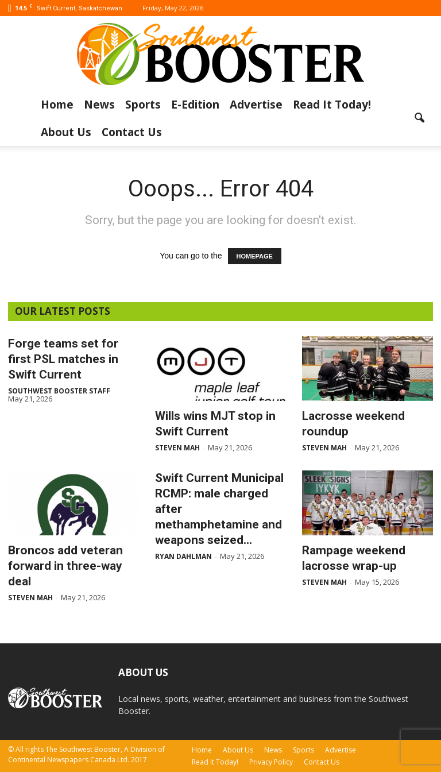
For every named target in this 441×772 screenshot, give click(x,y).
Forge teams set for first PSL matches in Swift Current (63, 359)
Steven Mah (177, 448)
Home (57, 104)
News (99, 104)
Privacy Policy (271, 762)
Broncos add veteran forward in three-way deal (65, 565)
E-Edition (195, 104)
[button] (419, 118)
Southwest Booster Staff (59, 391)
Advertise (256, 104)
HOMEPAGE (255, 256)
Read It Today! (332, 104)
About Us (66, 132)
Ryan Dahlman (183, 556)
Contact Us (132, 132)
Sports (143, 104)
